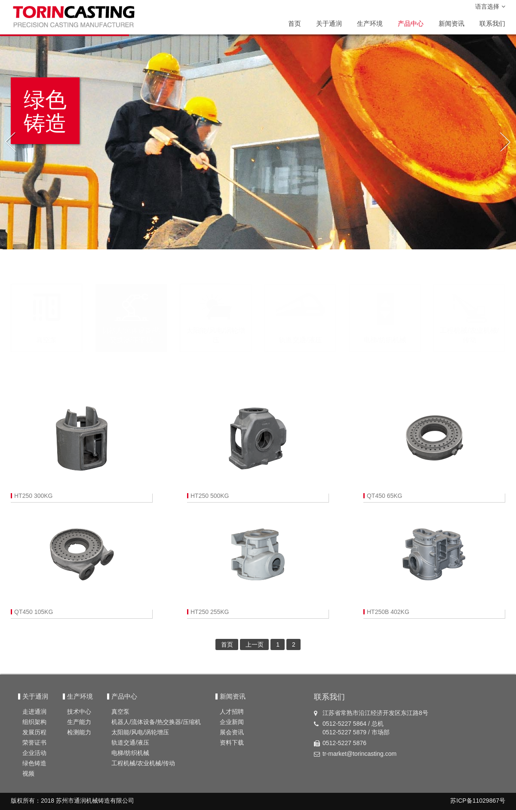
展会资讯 (232, 732)
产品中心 (411, 23)
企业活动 (34, 752)
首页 (294, 23)
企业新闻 (232, 721)
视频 (28, 773)
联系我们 (492, 23)
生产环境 (370, 23)
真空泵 (120, 711)
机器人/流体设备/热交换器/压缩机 (156, 721)
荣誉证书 (34, 742)
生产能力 (79, 721)
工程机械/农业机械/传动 (143, 763)
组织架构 (34, 721)
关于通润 (329, 23)
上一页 (255, 644)
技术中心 (79, 711)
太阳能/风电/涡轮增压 (140, 732)
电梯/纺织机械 (130, 752)
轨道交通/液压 (130, 742)
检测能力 (79, 732)
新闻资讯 (451, 23)
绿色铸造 (34, 763)
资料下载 (232, 742)
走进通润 (34, 711)
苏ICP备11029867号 (477, 800)
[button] (10, 141)
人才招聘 (232, 711)
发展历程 (34, 732)
